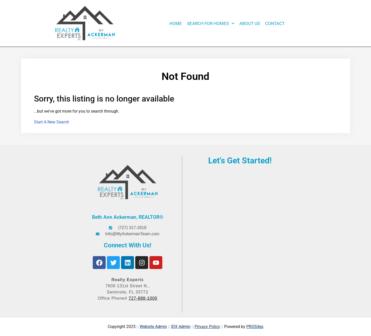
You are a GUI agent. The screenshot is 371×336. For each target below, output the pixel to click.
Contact (275, 23)
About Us (249, 23)
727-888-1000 (143, 298)
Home (175, 23)
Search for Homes (210, 23)
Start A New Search (51, 122)
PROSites (254, 326)
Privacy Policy (207, 326)
